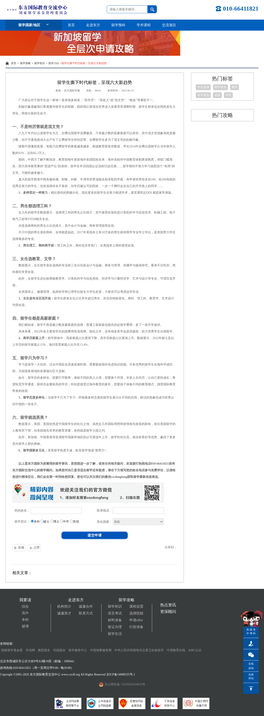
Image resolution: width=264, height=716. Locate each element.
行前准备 (136, 627)
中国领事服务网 (101, 650)
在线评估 (251, 676)
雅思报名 (44, 650)
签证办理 (115, 627)
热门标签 (222, 79)
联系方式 (86, 613)
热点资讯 (168, 605)
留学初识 (39, 63)
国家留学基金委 (12, 650)
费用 (234, 87)
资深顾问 (168, 611)
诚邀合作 (86, 606)
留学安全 (220, 87)
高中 (25, 613)
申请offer (136, 620)
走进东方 (93, 25)
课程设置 (136, 606)
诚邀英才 (64, 613)
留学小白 (53, 63)
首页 (71, 25)
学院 (228, 95)
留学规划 (203, 95)
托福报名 (59, 650)
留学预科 (118, 25)
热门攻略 (222, 115)
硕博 (25, 626)
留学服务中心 (77, 650)
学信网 (30, 650)
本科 (25, 619)
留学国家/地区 (33, 25)
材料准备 (115, 620)
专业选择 (203, 87)
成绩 (217, 95)
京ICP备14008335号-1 (121, 674)
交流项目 (169, 25)
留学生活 (115, 634)
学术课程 (144, 25)
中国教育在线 (176, 650)
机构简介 (64, 606)
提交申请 (95, 535)
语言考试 (115, 613)
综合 (25, 606)
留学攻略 (25, 63)
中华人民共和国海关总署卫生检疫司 (139, 650)
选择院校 (136, 613)
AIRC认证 (195, 650)
